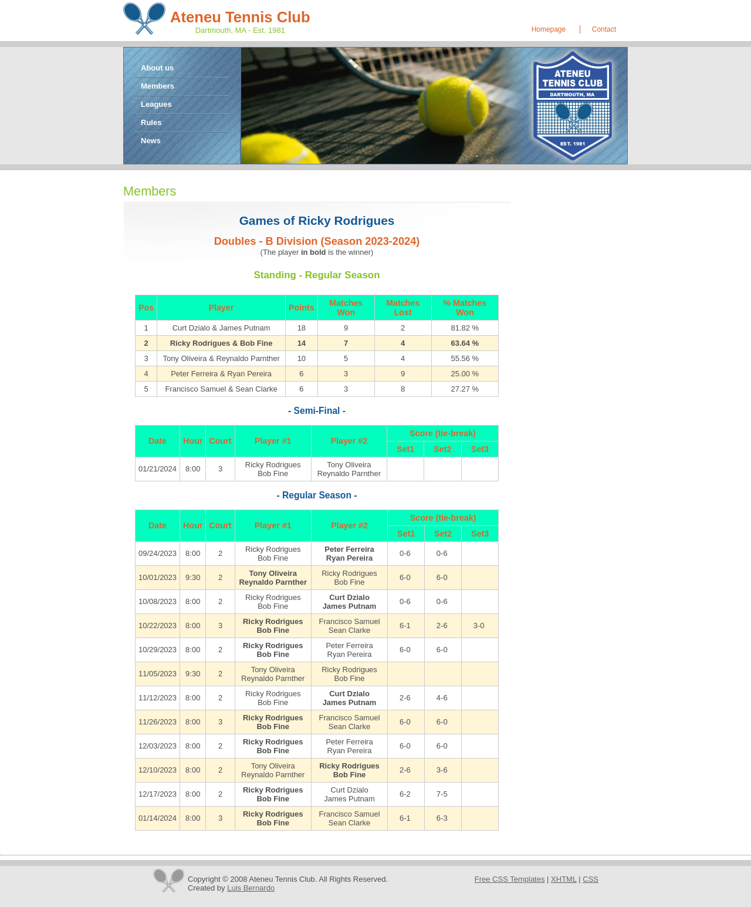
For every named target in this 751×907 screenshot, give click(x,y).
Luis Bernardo (251, 888)
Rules (151, 122)
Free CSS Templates (510, 879)
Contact (604, 29)
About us (157, 67)
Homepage (549, 29)
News (151, 140)
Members (157, 86)
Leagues (156, 104)
